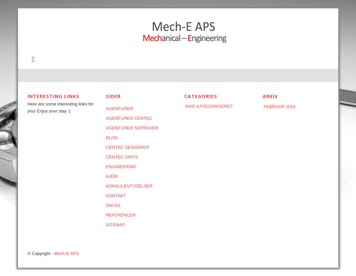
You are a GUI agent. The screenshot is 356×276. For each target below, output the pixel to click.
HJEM (111, 176)
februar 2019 (279, 106)
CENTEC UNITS (122, 157)
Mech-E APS (66, 253)
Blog (112, 137)
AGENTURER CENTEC (129, 118)
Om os (113, 205)
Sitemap (115, 224)
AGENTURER (119, 108)
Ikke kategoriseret (209, 106)
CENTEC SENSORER (127, 147)
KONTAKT (116, 195)
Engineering (121, 166)
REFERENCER (121, 215)
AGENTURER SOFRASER (132, 127)
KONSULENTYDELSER (129, 186)
